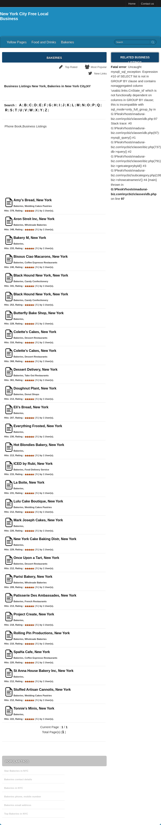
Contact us (147, 3)
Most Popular (99, 67)
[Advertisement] (112, 18)
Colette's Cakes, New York (35, 332)
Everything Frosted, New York (38, 426)
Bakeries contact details (18, 779)
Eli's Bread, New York (31, 407)
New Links (100, 73)
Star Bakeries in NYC (16, 770)
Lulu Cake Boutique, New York (38, 501)
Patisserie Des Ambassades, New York (45, 595)
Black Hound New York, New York (41, 275)
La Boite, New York (29, 482)
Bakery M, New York (30, 238)
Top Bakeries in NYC (16, 813)
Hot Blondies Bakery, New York (39, 445)
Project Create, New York (34, 614)
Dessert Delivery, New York (35, 369)
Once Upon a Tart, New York (36, 558)
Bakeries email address (17, 805)
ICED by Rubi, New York (33, 463)
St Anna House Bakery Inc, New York (44, 671)
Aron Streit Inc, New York (34, 219)
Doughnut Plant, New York (35, 388)
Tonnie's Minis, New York (34, 708)
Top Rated (71, 67)
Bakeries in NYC (13, 788)
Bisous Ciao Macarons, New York (41, 256)
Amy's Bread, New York (33, 200)
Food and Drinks (43, 42)
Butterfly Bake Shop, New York (39, 313)
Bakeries (67, 42)
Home (132, 3)
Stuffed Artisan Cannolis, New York (42, 689)
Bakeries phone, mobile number (22, 796)
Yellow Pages (16, 42)
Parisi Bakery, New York (33, 576)
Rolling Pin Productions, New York (42, 633)
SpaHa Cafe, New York (32, 652)
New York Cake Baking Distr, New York (45, 539)
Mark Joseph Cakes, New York (38, 520)
